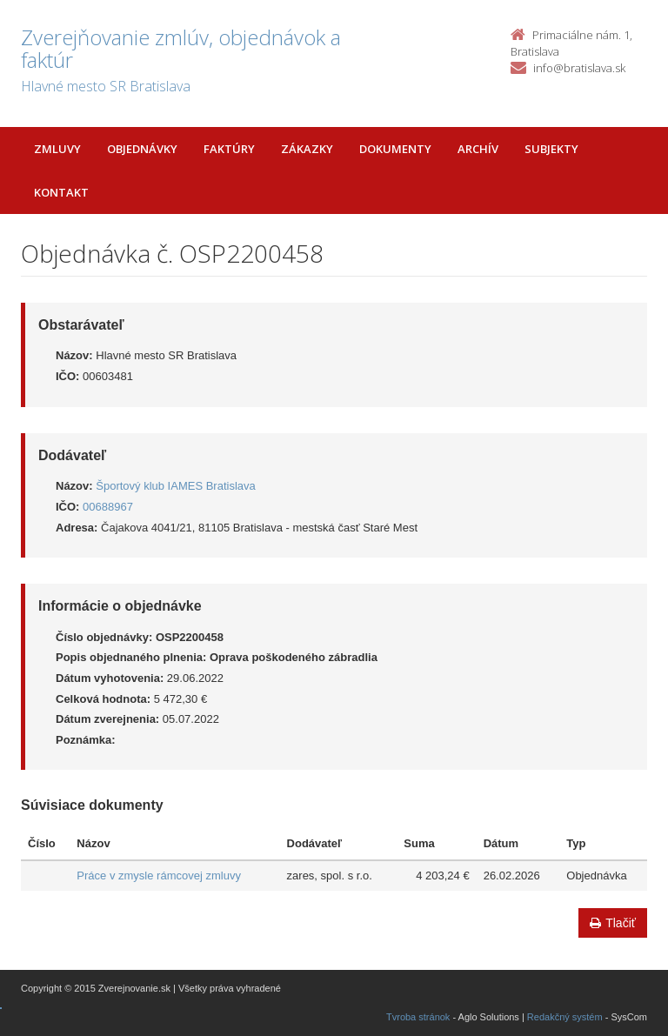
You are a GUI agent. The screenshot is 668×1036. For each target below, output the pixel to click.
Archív (478, 149)
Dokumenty (395, 149)
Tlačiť (613, 923)
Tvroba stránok (418, 1017)
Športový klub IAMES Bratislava (176, 485)
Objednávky (142, 149)
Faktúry (229, 149)
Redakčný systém (565, 1017)
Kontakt (61, 192)
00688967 (108, 506)
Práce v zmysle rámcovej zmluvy (159, 875)
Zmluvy (57, 149)
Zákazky (307, 149)
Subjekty (551, 149)
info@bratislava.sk (579, 68)
